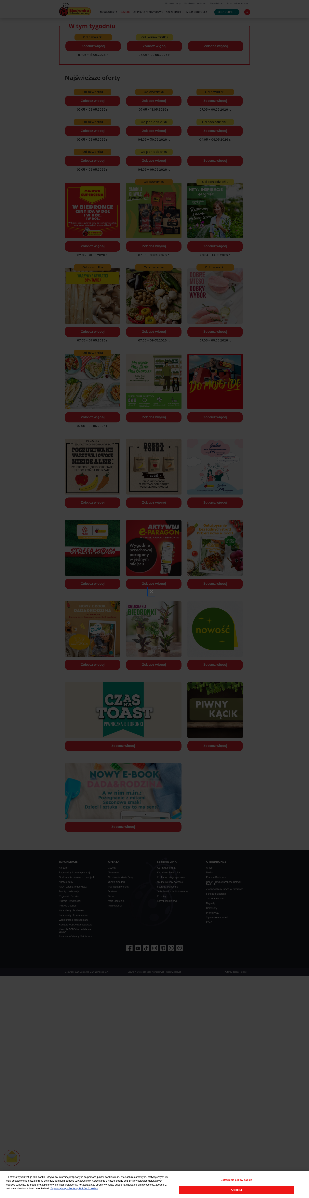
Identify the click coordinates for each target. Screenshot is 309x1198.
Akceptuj (236, 1189)
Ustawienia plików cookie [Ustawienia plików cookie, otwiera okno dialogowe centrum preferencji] (236, 1179)
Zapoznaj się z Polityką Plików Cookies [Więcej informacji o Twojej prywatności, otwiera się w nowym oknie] (74, 1188)
